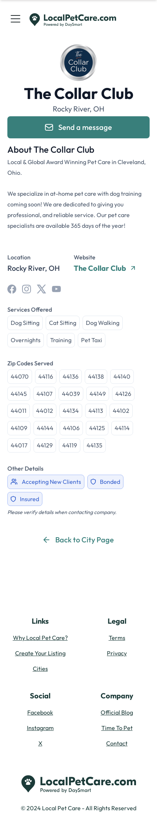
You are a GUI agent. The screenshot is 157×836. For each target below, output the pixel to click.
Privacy (117, 653)
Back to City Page (78, 539)
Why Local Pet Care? (40, 637)
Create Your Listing (40, 653)
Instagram (40, 728)
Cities (40, 668)
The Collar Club (104, 268)
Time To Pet (117, 728)
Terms (117, 637)
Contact (117, 743)
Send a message (78, 127)
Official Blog (117, 712)
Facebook (40, 712)
